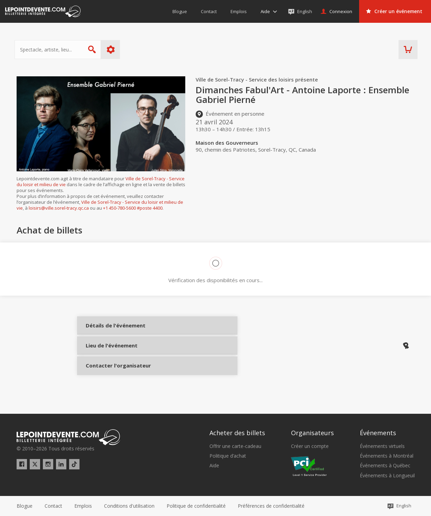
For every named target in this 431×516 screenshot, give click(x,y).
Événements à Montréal (386, 456)
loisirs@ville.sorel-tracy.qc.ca (59, 208)
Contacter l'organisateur (109, 376)
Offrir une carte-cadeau (235, 446)
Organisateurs (312, 433)
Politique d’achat (227, 456)
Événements (378, 433)
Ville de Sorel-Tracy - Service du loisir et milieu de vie (100, 205)
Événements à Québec (385, 465)
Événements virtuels (382, 446)
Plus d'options (112, 49)
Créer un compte (310, 446)
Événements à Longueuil (387, 475)
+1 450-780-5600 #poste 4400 (132, 208)
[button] (271, 506)
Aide (214, 465)
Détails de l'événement (109, 330)
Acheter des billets (237, 433)
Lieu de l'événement (109, 354)
